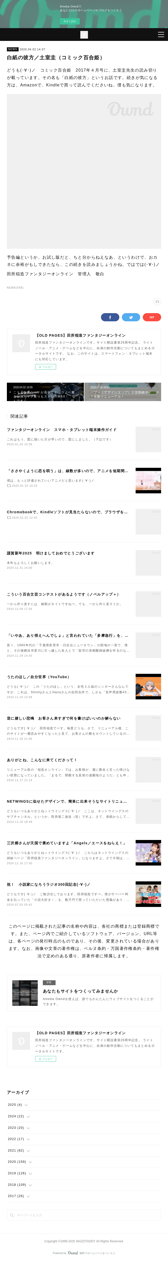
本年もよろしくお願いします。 (31, 563)
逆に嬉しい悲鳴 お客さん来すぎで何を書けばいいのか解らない (64, 718)
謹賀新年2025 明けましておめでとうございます (51, 553)
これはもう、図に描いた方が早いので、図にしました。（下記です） (60, 439)
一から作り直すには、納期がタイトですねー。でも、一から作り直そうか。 (65, 604)
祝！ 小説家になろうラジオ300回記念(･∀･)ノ (49, 884)
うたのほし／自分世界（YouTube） (39, 677)
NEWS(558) (15, 287)
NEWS (12, 49)
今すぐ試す (69, 21)
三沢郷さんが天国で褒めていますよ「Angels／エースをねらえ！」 (67, 843)
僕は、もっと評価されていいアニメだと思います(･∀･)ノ (50, 480)
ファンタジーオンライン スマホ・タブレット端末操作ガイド (62, 430)
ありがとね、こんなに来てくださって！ (42, 760)
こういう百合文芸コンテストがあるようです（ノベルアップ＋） (64, 594)
